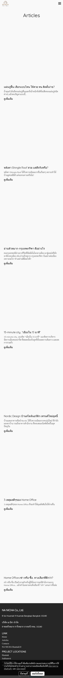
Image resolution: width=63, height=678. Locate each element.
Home (4, 637)
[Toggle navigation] (59, 3)
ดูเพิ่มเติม (8, 98)
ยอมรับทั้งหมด (37, 673)
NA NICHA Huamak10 (11, 647)
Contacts (5, 643)
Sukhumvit (6, 658)
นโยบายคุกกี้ (20, 669)
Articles (5, 640)
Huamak (5, 655)
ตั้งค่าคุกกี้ (24, 673)
